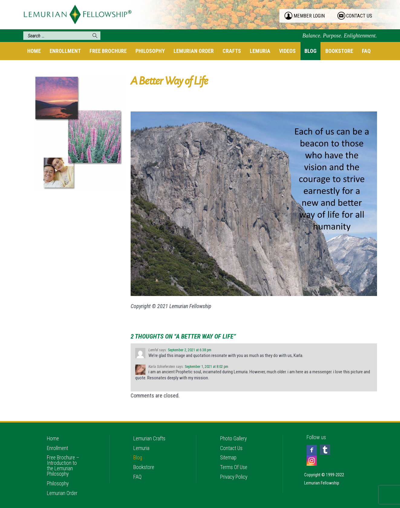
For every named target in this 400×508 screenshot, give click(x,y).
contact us (359, 16)
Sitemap (228, 454)
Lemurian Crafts (149, 434)
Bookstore (339, 51)
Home (34, 51)
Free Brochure (108, 51)
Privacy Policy (234, 474)
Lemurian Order (194, 51)
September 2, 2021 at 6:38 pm (189, 350)
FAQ (366, 51)
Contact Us (231, 444)
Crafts (232, 51)
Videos (287, 51)
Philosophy (150, 51)
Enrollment (65, 51)
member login (309, 16)
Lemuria (260, 51)
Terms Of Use (234, 464)
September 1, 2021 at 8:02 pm (206, 367)
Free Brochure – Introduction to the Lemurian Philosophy (63, 462)
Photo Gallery (233, 434)
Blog (310, 51)
